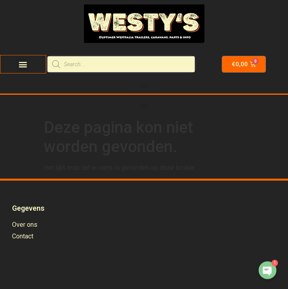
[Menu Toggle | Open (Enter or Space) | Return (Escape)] (144, 85)
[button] (23, 64)
